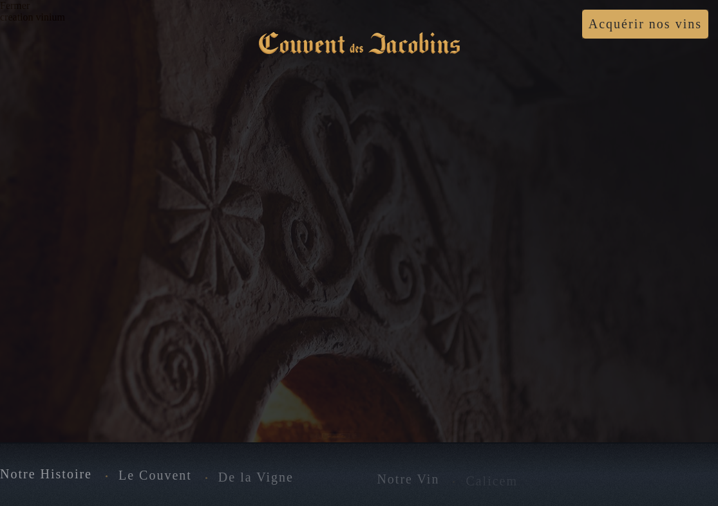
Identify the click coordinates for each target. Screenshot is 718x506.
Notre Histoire (46, 474)
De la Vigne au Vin (278, 478)
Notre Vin (408, 480)
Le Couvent (155, 476)
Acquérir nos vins (645, 24)
